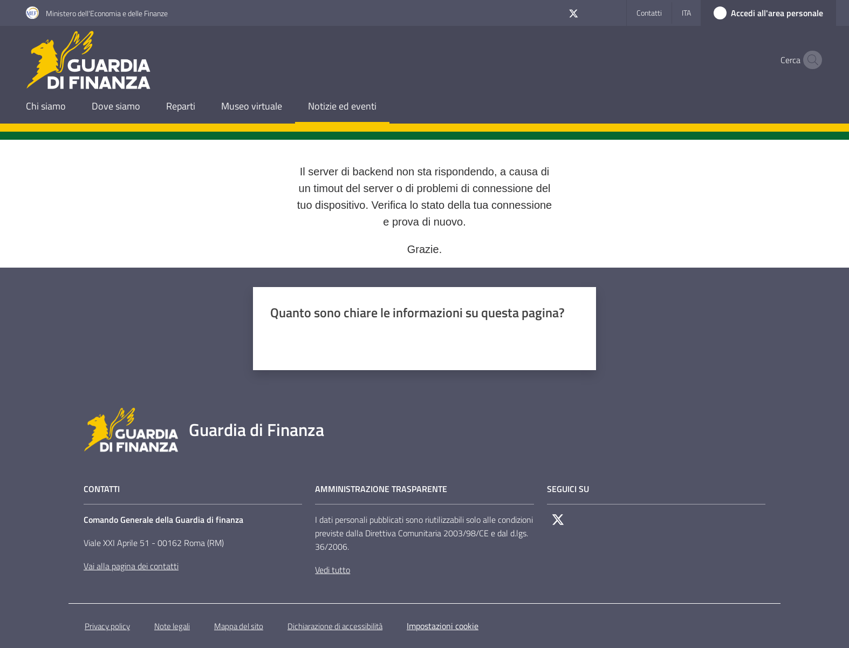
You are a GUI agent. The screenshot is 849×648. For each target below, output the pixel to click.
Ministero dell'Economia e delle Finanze (107, 13)
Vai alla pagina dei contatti (131, 566)
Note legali (172, 626)
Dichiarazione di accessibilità (334, 626)
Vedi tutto (332, 569)
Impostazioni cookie (442, 625)
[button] (810, 60)
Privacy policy (107, 626)
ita (686, 12)
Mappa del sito (238, 626)
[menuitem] (46, 107)
